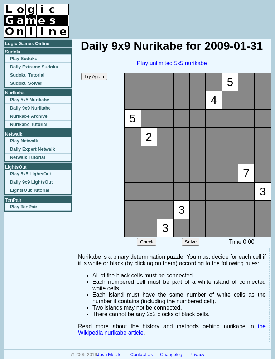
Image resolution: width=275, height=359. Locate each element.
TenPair (13, 200)
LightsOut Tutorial (29, 190)
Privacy (196, 354)
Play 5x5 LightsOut (30, 173)
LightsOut (15, 167)
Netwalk (13, 134)
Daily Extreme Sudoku (34, 66)
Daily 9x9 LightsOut (31, 182)
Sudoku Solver (26, 83)
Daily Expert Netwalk (32, 149)
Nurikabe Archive (29, 116)
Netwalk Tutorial (27, 157)
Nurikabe (15, 93)
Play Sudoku (24, 58)
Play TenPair (23, 206)
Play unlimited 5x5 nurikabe (172, 63)
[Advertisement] (187, 14)
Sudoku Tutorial (27, 75)
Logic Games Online (27, 43)
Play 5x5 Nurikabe (29, 99)
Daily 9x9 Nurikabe (30, 108)
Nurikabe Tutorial (28, 124)
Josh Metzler (110, 354)
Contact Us (141, 354)
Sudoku (13, 51)
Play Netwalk (24, 141)
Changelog (171, 354)
